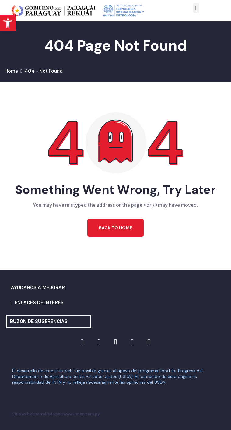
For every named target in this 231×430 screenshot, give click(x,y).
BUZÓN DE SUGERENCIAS (39, 321)
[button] (8, 23)
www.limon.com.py (81, 413)
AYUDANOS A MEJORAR (38, 288)
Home (11, 71)
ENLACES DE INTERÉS (39, 302)
